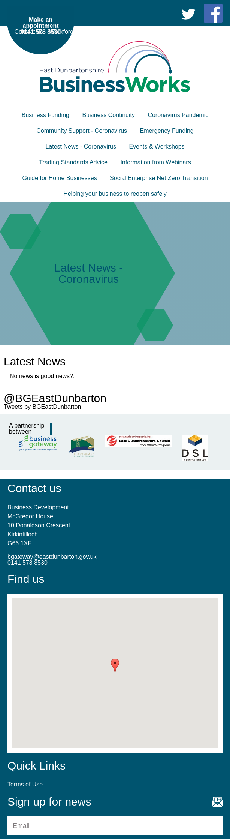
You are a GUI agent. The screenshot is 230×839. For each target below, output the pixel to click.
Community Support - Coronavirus (81, 131)
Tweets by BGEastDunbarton (42, 407)
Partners (130, 32)
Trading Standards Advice (73, 162)
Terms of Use (205, 32)
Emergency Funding (167, 131)
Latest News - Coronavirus (80, 146)
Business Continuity (108, 115)
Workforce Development (81, 32)
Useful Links (164, 32)
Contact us (29, 32)
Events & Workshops (156, 146)
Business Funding (45, 115)
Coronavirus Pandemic (178, 115)
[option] (115, 273)
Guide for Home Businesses (59, 178)
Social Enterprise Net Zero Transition (159, 178)
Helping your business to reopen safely (115, 194)
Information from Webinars (155, 162)
